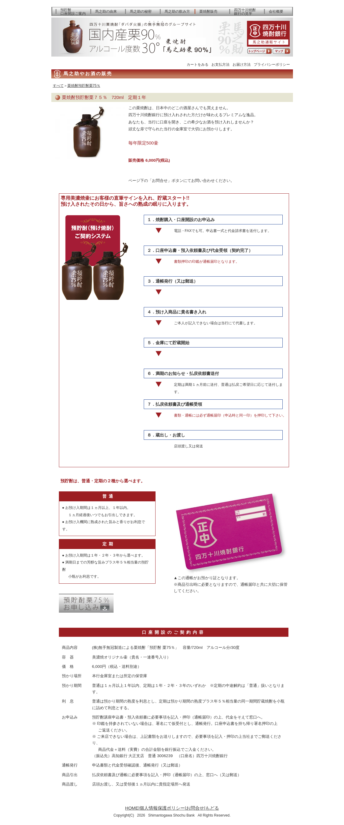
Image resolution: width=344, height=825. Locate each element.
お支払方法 (220, 64)
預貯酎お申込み (86, 603)
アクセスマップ (281, 51)
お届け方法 (242, 64)
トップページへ (259, 51)
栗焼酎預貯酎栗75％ (83, 86)
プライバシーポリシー (272, 64)
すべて (58, 86)
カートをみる (197, 64)
